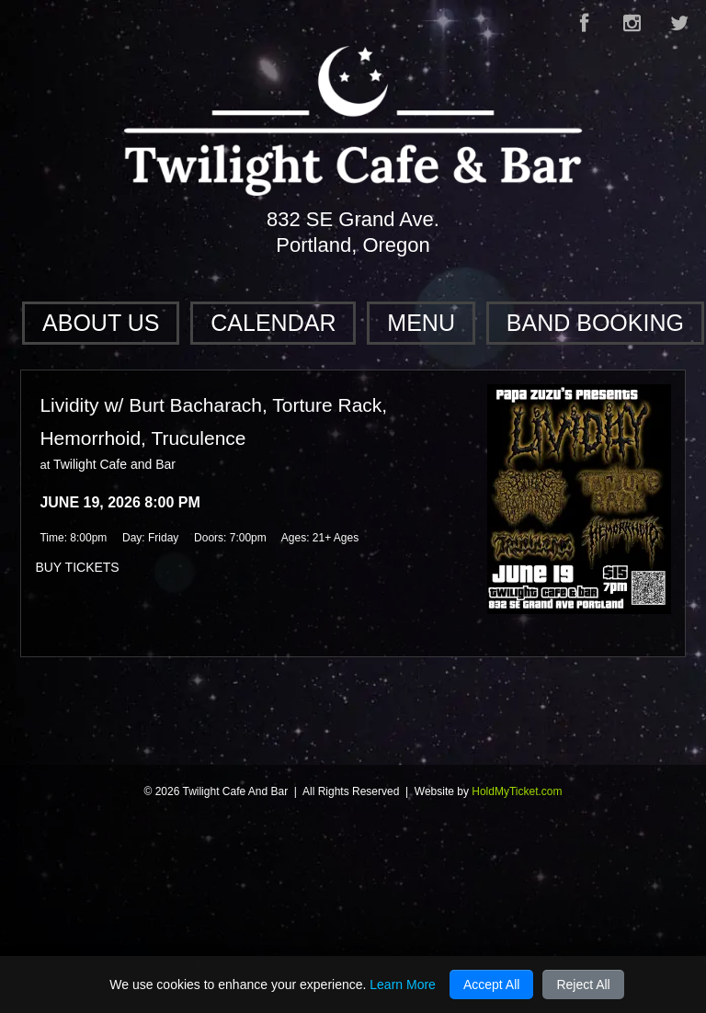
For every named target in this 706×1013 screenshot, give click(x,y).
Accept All (491, 984)
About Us (100, 323)
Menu (421, 323)
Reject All (582, 984)
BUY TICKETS (77, 567)
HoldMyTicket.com (517, 791)
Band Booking (595, 323)
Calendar (273, 323)
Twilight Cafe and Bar (114, 464)
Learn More (403, 984)
